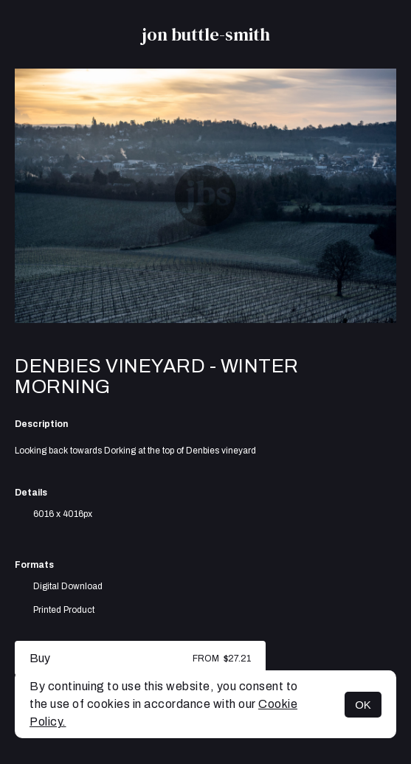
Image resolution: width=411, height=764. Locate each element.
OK (363, 704)
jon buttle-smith (206, 34)
